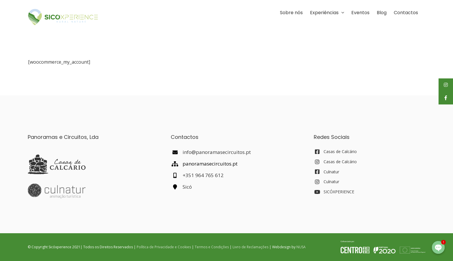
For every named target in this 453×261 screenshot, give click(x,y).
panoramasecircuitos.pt (210, 163)
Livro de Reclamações (250, 247)
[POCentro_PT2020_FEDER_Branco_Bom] (383, 243)
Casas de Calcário (340, 151)
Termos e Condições (212, 247)
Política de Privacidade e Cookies (164, 247)
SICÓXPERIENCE (339, 191)
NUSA (301, 247)
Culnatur (331, 171)
